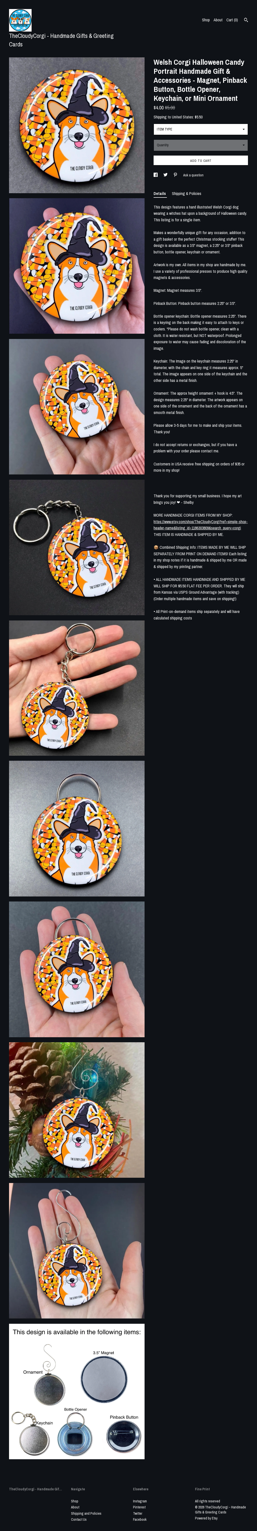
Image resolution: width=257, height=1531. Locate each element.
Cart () (232, 20)
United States (182, 117)
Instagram (140, 1501)
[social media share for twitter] (165, 175)
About (218, 20)
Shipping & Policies (186, 193)
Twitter (137, 1513)
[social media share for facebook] (156, 175)
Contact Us (79, 1519)
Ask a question (193, 175)
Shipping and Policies (86, 1513)
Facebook (140, 1519)
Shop (206, 20)
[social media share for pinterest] (175, 175)
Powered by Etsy (206, 1518)
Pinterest (139, 1507)
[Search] (246, 20)
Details (160, 193)
